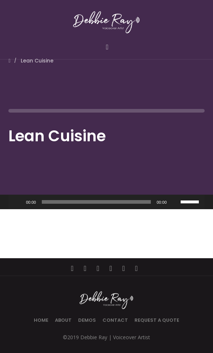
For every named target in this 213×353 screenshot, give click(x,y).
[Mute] (174, 202)
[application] (106, 202)
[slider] (96, 202)
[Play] (17, 202)
